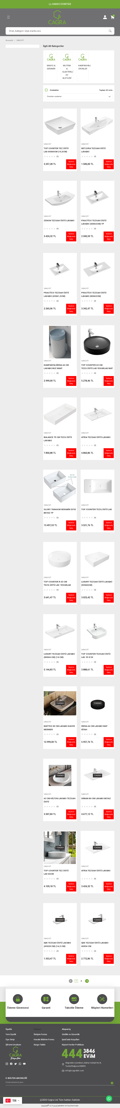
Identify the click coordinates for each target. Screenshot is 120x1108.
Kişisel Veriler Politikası (73, 1044)
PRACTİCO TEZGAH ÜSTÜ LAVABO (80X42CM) (93, 294)
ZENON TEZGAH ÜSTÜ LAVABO (59, 220)
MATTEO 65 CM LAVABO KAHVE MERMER (59, 728)
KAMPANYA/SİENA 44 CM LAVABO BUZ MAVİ (56, 366)
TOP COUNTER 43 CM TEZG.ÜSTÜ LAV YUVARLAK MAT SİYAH (97, 367)
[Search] (60, 31)
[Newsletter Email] (60, 1083)
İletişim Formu (40, 1034)
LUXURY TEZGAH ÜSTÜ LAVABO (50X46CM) (96, 583)
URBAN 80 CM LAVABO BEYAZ (96, 798)
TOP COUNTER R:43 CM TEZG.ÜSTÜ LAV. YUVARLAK (57, 583)
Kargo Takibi (39, 1044)
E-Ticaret (53, 1106)
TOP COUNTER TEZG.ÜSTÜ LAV (96, 509)
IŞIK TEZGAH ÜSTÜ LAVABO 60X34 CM (94, 944)
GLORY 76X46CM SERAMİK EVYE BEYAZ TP (60, 511)
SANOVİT (20, 40)
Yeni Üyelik (11, 1034)
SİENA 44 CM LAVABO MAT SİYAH (94, 728)
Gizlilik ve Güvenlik (71, 1034)
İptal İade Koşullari (70, 1039)
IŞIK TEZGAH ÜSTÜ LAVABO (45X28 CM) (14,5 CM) (57, 944)
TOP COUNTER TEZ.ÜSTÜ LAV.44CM (56, 872)
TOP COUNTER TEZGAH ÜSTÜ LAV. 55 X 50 (95, 655)
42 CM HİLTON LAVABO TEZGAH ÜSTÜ (59, 800)
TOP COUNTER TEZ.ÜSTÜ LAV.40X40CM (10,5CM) (56, 150)
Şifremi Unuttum (13, 1044)
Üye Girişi (10, 1039)
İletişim (37, 1029)
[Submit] (112, 1083)
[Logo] (57, 17)
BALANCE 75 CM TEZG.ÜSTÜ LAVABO (58, 439)
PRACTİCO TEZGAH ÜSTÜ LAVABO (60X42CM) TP (93, 222)
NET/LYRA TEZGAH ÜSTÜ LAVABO (93, 150)
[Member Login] (105, 17)
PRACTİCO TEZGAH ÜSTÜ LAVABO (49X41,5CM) (56, 294)
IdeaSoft (45, 1106)
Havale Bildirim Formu (44, 1039)
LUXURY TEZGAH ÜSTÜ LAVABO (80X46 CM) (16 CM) (59, 655)
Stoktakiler (54, 90)
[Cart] (112, 17)
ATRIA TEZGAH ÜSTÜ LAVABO (95, 437)
